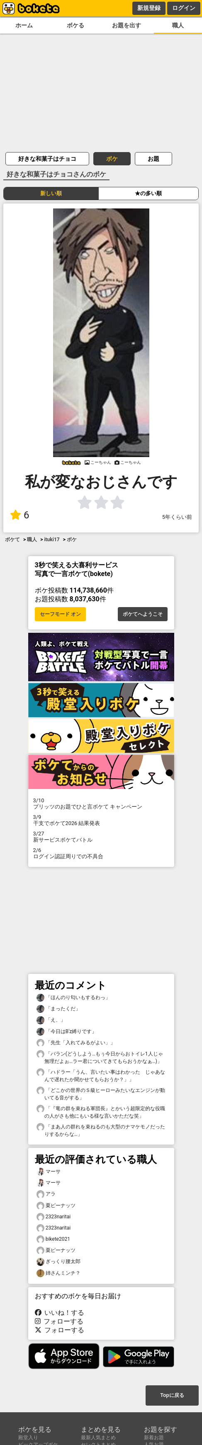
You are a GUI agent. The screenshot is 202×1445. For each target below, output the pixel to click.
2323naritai (54, 1217)
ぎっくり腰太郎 (58, 1262)
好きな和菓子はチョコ (47, 158)
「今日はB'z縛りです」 (67, 1032)
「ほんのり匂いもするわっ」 (73, 998)
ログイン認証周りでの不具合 (101, 853)
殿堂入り (28, 1437)
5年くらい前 (177, 517)
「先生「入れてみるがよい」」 (76, 1043)
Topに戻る (172, 1395)
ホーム (24, 25)
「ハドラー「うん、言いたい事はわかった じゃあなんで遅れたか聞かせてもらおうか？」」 (101, 1075)
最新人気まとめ (98, 1437)
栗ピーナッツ (56, 1206)
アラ (46, 1194)
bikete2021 (53, 1239)
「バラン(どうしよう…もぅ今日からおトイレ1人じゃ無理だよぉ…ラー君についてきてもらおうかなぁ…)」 (100, 1057)
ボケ (112, 158)
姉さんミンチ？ (58, 1273)
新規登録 (149, 8)
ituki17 (51, 539)
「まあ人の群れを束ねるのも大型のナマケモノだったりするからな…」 (101, 1130)
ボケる (75, 25)
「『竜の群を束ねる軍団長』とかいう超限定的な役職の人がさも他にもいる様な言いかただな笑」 (101, 1112)
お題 (153, 158)
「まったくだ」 (58, 1009)
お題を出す (126, 25)
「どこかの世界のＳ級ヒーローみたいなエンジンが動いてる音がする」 (101, 1094)
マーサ (49, 1172)
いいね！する (60, 1313)
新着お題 (154, 1437)
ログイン (183, 8)
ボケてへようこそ (143, 614)
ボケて (12, 539)
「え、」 (51, 1020)
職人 (178, 25)
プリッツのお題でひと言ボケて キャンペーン (101, 803)
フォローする (59, 1321)
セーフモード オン (60, 614)
